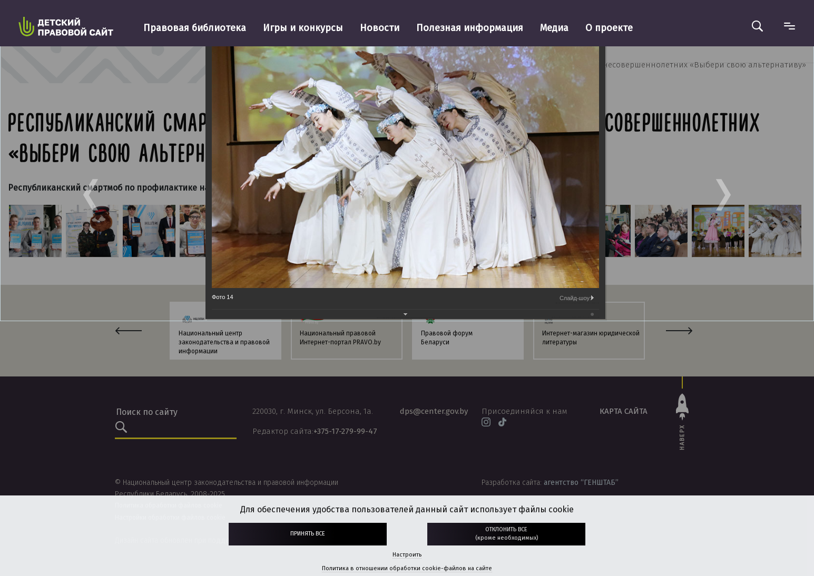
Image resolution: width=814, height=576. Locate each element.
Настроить (407, 554)
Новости (379, 28)
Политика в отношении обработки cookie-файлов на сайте (407, 568)
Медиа (554, 28)
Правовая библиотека (194, 28)
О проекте (609, 28)
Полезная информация (469, 28)
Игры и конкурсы (303, 28)
